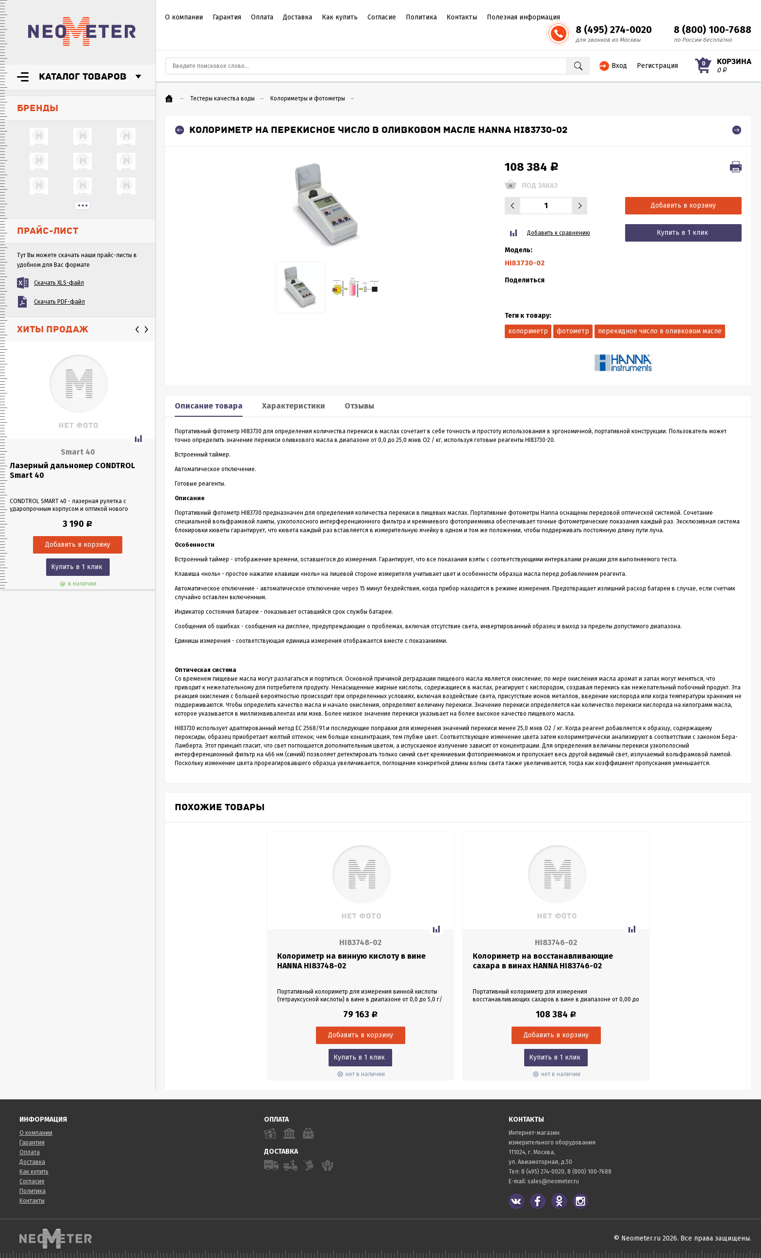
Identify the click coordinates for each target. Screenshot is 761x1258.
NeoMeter (82, 31)
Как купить (340, 17)
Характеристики (293, 405)
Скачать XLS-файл (59, 282)
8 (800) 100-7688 (712, 29)
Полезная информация (523, 17)
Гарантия (227, 17)
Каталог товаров (83, 77)
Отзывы (359, 405)
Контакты (462, 17)
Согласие (381, 17)
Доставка (297, 17)
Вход (619, 66)
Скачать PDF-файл (59, 301)
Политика (421, 17)
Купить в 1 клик (76, 567)
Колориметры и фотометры (307, 98)
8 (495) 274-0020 (614, 29)
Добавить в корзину (683, 205)
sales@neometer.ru (553, 1181)
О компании (184, 17)
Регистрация (657, 66)
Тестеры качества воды (222, 98)
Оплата (262, 17)
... (82, 205)
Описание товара (209, 405)
